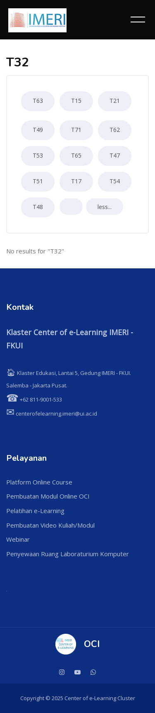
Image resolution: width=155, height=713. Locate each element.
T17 (76, 181)
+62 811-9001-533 (34, 399)
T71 (76, 130)
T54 (115, 181)
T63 (38, 101)
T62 (115, 130)
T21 (115, 101)
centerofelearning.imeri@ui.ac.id (51, 413)
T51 (38, 181)
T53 (38, 155)
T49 (38, 130)
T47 (115, 155)
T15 (76, 101)
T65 (76, 155)
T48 (38, 207)
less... (105, 207)
